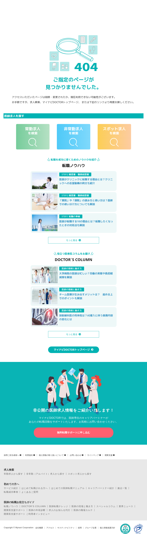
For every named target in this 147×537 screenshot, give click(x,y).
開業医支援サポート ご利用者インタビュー (27, 514)
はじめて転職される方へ (35, 488)
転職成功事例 (11, 492)
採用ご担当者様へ (11, 455)
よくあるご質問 (30, 492)
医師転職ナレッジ (58, 506)
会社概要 (39, 528)
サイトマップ (93, 455)
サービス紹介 (11, 488)
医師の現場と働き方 (82, 506)
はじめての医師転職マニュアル (68, 488)
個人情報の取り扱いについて (51, 455)
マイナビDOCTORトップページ (72, 349)
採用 (80, 528)
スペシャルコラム (105, 506)
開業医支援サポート (14, 510)
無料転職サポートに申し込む (73, 432)
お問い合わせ (75, 455)
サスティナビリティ (66, 528)
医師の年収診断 (37, 510)
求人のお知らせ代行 (59, 510)
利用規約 (29, 455)
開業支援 (108, 455)
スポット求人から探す (80, 474)
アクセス (50, 528)
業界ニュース (126, 506)
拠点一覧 (122, 488)
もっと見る (71, 240)
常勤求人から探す (13, 474)
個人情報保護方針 (107, 528)
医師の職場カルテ (83, 510)
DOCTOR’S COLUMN (34, 506)
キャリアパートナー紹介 (101, 488)
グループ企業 (91, 528)
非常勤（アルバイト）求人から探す (45, 474)
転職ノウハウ (11, 506)
